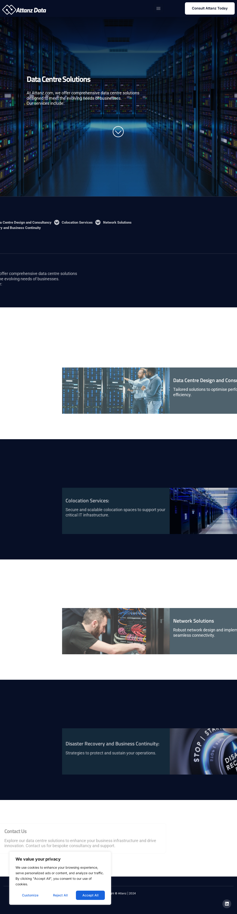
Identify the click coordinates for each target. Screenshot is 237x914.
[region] (60, 878)
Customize (30, 895)
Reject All (60, 895)
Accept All (90, 895)
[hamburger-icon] (158, 8)
